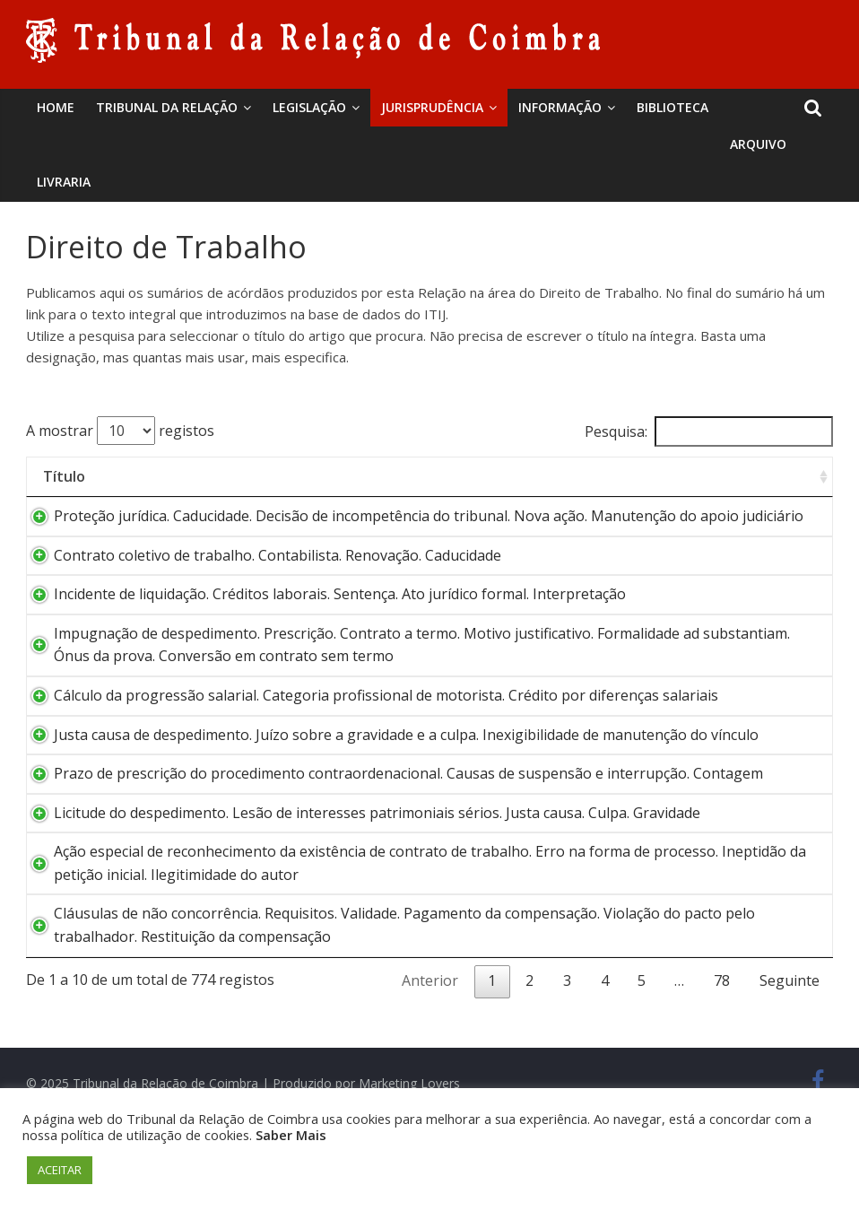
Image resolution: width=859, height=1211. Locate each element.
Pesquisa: (709, 431)
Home (55, 107)
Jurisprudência (432, 107)
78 (722, 1049)
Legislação (309, 107)
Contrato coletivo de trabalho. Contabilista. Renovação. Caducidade (259, 578)
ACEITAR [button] (60, 1170)
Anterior (430, 1049)
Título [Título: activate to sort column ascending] (64, 476)
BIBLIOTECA (672, 107)
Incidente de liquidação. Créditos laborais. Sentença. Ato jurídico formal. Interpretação (322, 617)
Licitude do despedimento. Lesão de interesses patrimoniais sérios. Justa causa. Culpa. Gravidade (359, 881)
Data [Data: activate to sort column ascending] (771, 476)
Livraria (64, 181)
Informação (560, 107)
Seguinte (789, 1049)
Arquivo (758, 143)
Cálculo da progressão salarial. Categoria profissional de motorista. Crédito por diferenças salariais (368, 718)
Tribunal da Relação (167, 107)
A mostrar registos (120, 430)
